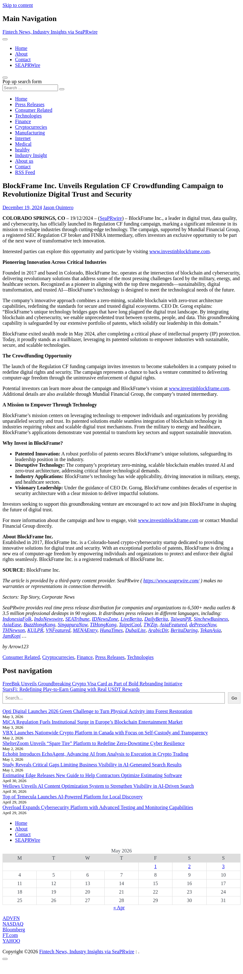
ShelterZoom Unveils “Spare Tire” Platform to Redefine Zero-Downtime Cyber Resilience (94, 743)
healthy (22, 149)
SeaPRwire (111, 218)
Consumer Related (33, 110)
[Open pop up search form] (5, 78)
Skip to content (18, 5)
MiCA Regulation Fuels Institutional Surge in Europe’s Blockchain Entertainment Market (92, 722)
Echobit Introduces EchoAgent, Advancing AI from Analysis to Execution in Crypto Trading (95, 754)
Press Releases (30, 104)
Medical (23, 144)
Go (234, 698)
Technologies (28, 115)
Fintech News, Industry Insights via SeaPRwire (50, 32)
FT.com (10, 935)
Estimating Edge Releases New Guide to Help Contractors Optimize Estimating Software (92, 775)
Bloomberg (14, 929)
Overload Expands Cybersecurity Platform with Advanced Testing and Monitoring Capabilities (98, 807)
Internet (23, 138)
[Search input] (30, 87)
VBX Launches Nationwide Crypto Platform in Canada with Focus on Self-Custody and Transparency (105, 732)
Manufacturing (30, 132)
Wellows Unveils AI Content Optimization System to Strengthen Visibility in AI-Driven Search (98, 786)
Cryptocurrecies (31, 127)
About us (24, 161)
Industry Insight (31, 155)
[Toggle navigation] (5, 39)
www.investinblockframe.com (179, 251)
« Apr (119, 907)
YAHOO (11, 941)
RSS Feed (25, 172)
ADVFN (11, 918)
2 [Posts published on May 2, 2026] (189, 866)
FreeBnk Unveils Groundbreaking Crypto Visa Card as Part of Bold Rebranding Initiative (92, 683)
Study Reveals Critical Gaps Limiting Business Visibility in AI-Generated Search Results (92, 764)
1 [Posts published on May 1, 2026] (155, 866)
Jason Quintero (58, 207)
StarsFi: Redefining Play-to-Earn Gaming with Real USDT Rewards (71, 689)
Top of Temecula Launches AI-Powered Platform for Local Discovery (73, 796)
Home (21, 48)
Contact (23, 59)
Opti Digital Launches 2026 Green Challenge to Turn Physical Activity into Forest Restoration (97, 711)
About (21, 54)
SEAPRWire (27, 65)
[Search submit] (61, 89)
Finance (23, 121)
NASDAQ (13, 924)
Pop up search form (22, 81)
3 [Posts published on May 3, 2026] (223, 866)
